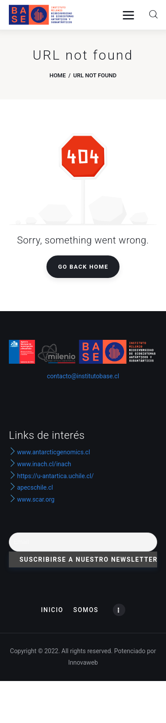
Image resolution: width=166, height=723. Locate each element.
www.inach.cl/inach (44, 464)
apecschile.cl (31, 487)
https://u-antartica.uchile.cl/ (51, 475)
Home (58, 75)
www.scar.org (31, 499)
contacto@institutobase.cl (83, 376)
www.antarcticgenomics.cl (53, 452)
